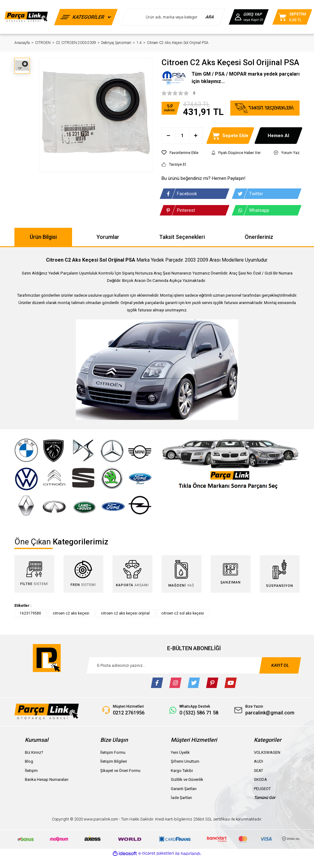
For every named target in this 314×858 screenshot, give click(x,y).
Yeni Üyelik (180, 752)
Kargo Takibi (182, 770)
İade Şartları (181, 797)
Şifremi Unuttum (185, 761)
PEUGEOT (262, 788)
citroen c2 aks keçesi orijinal (125, 613)
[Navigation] (85, 17)
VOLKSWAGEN (267, 752)
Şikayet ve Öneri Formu (120, 770)
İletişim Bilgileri (113, 761)
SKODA (260, 779)
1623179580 (30, 613)
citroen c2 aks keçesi (71, 613)
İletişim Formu (112, 752)
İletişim (31, 770)
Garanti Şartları (184, 788)
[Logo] (26, 17)
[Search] (173, 17)
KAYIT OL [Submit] (280, 665)
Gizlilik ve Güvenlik (187, 779)
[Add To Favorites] (180, 153)
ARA (210, 16)
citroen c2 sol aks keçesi (182, 613)
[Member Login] (249, 17)
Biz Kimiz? (34, 752)
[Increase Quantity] (196, 135)
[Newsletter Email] (194, 665)
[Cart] (292, 17)
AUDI (258, 761)
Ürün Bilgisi (43, 237)
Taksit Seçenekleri (182, 237)
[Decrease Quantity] (169, 135)
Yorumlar (108, 237)
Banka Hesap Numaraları (46, 779)
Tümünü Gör (264, 797)
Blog (29, 761)
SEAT (258, 770)
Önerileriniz (259, 237)
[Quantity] (182, 135)
